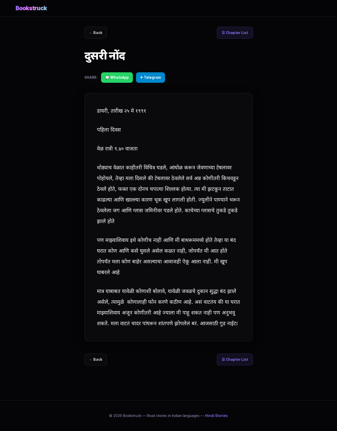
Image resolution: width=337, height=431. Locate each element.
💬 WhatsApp (117, 77)
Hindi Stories (216, 416)
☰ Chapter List (235, 33)
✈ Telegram (150, 77)
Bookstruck (31, 8)
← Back (95, 33)
